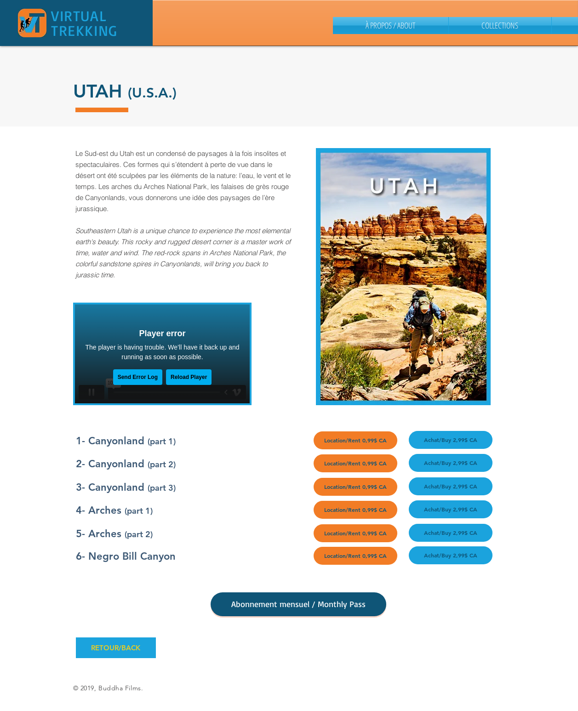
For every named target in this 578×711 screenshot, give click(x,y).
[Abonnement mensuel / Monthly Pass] (298, 604)
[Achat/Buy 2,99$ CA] (450, 440)
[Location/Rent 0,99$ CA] (355, 440)
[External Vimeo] (162, 353)
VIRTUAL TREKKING (84, 23)
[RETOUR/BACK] (116, 647)
